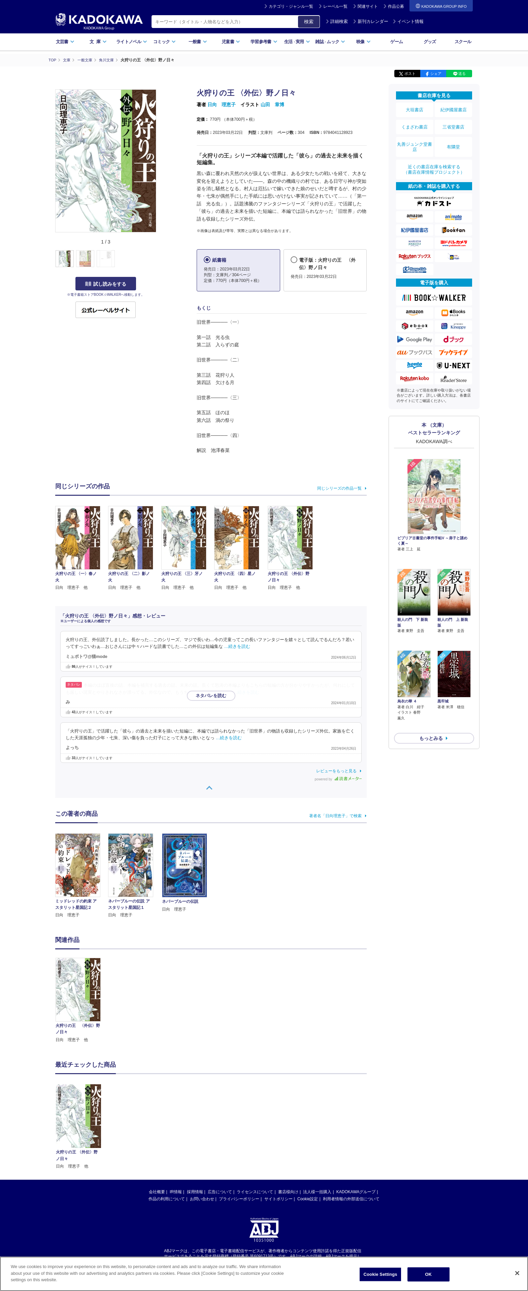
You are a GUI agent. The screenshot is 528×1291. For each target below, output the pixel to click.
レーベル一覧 (335, 6)
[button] (160, 258)
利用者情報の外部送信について (351, 1198)
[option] (81, 1000)
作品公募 (396, 6)
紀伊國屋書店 (453, 108)
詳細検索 (337, 21)
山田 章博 (272, 104)
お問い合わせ (202, 1198)
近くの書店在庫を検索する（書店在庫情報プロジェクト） (434, 158)
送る (462, 73)
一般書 (198, 41)
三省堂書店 (453, 122)
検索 (309, 21)
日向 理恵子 (221, 104)
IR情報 (176, 1191)
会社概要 (157, 1191)
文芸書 (65, 41)
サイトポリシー (278, 1198)
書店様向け (288, 1191)
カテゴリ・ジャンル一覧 (291, 6)
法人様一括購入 (317, 1191)
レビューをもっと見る (336, 770)
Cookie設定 (307, 1198)
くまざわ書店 (414, 122)
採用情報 (195, 1191)
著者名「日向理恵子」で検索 (335, 815)
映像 (363, 41)
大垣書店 (414, 108)
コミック (164, 41)
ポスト (410, 73)
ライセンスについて (255, 1191)
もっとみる (431, 689)
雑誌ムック (330, 41)
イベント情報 (408, 21)
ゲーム (396, 41)
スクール (463, 41)
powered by (338, 779)
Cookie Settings (380, 1274)
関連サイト (368, 6)
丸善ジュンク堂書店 (414, 139)
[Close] (517, 1273)
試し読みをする (105, 283)
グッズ (430, 41)
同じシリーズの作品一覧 (339, 488)
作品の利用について (166, 1198)
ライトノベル (131, 41)
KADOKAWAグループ (355, 1191)
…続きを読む (237, 646)
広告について (220, 1191)
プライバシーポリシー (239, 1198)
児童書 (231, 41)
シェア (435, 73)
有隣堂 (454, 139)
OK (428, 1274)
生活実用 (297, 41)
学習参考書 (264, 41)
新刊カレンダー (370, 21)
